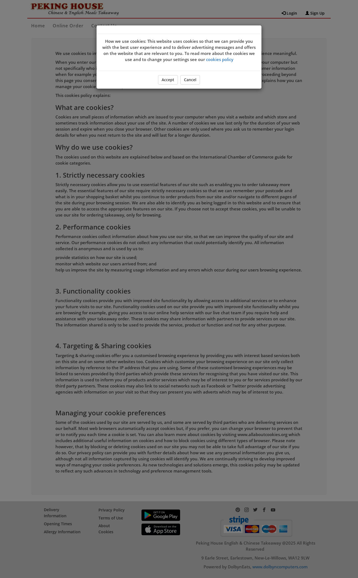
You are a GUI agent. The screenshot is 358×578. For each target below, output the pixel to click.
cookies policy (219, 59)
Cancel (190, 79)
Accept (168, 79)
